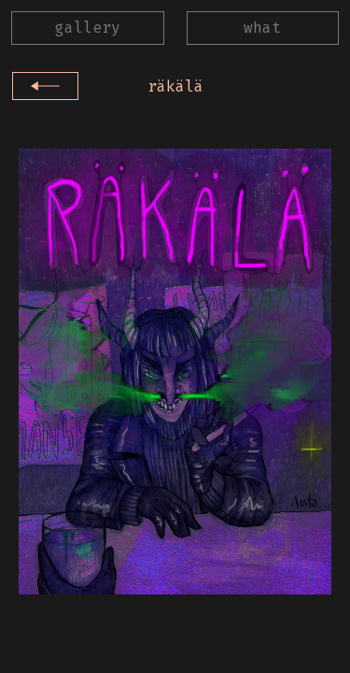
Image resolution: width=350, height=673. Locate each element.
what (262, 27)
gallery (87, 27)
